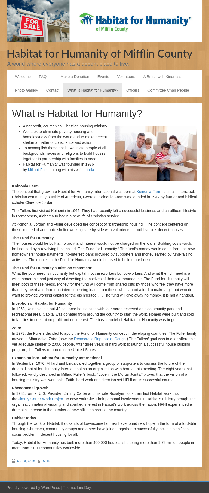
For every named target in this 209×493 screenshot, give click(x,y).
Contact (52, 90)
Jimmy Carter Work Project (41, 399)
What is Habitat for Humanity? (92, 90)
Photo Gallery (26, 90)
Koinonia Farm (149, 191)
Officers (132, 90)
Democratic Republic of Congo (100, 339)
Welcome (23, 76)
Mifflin (47, 461)
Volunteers (126, 76)
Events (103, 76)
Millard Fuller (39, 170)
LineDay (84, 487)
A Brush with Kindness (162, 76)
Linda (89, 170)
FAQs (45, 76)
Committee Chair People (168, 90)
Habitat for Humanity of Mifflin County (99, 53)
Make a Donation (74, 76)
